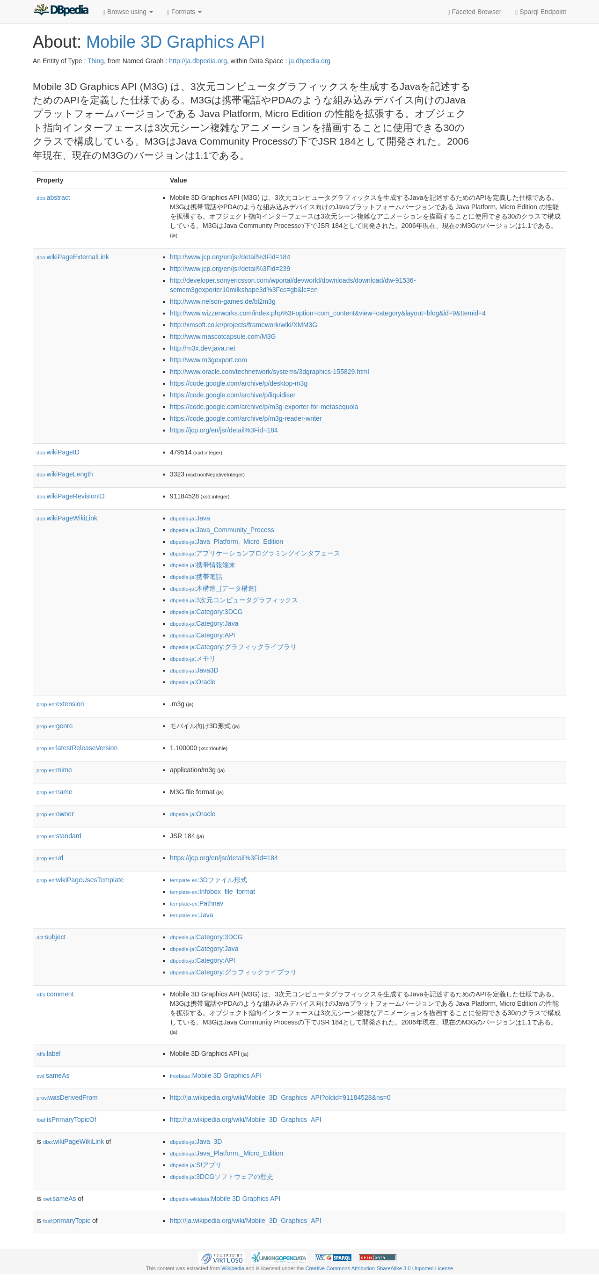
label (48, 1053)
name (55, 792)
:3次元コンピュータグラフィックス (234, 600)
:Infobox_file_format (212, 891)
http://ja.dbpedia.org (198, 61)
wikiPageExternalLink (73, 257)
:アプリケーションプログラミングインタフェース (255, 553)
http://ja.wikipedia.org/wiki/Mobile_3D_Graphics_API (245, 1119)
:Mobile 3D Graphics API (216, 1075)
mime (54, 770)
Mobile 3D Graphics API (175, 41)
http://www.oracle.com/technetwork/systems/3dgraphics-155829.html (269, 371)
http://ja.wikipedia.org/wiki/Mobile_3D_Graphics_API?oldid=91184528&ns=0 (280, 1097)
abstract (53, 197)
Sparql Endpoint (540, 12)
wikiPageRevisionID (71, 496)
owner (55, 814)
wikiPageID (58, 452)
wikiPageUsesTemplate (80, 880)
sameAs (53, 1075)
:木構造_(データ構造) (213, 588)
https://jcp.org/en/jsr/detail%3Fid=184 (224, 430)
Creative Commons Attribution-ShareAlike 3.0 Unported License (379, 1268)
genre (55, 726)
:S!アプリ (196, 1165)
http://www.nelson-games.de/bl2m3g (223, 301)
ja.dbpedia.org (309, 61)
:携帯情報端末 (202, 565)
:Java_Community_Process (222, 530)
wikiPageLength (65, 474)
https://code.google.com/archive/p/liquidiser (232, 395)
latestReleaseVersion (77, 748)
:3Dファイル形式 (208, 880)
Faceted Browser (475, 12)
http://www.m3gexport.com (208, 360)
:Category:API (202, 635)
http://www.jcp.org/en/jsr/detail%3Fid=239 (230, 268)
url (50, 858)
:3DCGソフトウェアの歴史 (221, 1176)
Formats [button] (184, 12)
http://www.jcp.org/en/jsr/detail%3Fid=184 (230, 257)
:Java (190, 518)
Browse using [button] (128, 12)
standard (59, 836)
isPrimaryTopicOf (66, 1119)
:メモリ (193, 658)
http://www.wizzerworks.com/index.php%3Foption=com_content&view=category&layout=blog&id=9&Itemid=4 (328, 313)
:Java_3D (196, 1141)
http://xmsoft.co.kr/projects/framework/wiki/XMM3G (243, 325)
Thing (96, 61)
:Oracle (192, 682)
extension (60, 704)
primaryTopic (66, 1220)
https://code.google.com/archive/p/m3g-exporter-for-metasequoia (264, 406)
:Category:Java (204, 623)
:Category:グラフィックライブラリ (233, 647)
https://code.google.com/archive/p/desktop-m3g (238, 383)
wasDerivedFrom (67, 1097)
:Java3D (194, 670)
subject (51, 937)
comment (55, 994)
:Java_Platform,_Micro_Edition (226, 541)
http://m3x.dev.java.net (202, 348)
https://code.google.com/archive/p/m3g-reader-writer (245, 418)
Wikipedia (232, 1268)
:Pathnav (196, 903)
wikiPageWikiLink (67, 518)
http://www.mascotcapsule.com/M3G (223, 336)
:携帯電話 (196, 576)
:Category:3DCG (206, 611)
